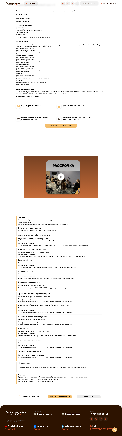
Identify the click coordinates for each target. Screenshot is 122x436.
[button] (89, 3)
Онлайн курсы (72, 414)
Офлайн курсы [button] (44, 414)
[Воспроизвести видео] (61, 176)
